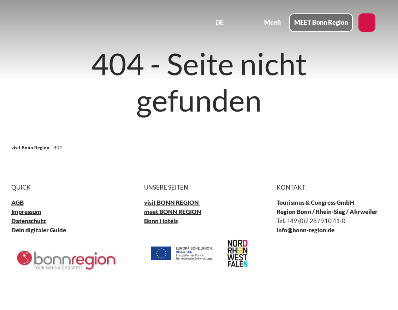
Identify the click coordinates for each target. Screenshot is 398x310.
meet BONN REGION (172, 212)
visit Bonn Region (30, 147)
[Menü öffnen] (267, 22)
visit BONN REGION (172, 203)
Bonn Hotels (161, 221)
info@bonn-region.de (305, 230)
